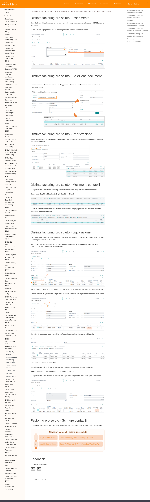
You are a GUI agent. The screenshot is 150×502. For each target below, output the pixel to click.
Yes (33, 469)
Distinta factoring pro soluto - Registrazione (135, 24)
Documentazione (37, 11)
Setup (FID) (10, 352)
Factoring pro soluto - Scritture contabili (135, 40)
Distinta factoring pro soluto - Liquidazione (135, 35)
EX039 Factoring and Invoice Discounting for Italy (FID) (75, 11)
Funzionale (49, 11)
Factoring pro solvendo (10, 372)
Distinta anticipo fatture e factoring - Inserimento (11, 358)
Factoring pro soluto (11, 366)
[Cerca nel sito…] (136, 4)
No (39, 469)
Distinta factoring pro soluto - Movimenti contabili (137, 30)
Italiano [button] (117, 4)
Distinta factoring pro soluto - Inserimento (135, 11)
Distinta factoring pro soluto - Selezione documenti (135, 18)
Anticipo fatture (11, 376)
